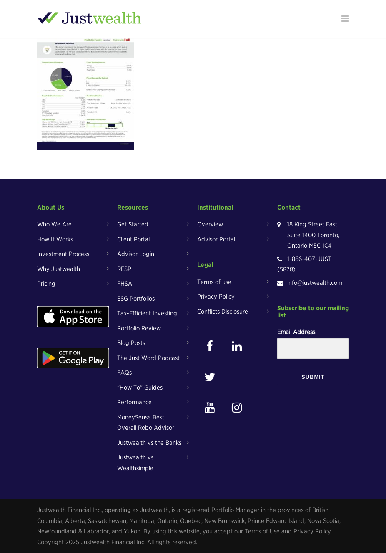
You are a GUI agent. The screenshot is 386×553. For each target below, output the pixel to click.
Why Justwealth (58, 269)
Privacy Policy (216, 296)
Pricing (46, 283)
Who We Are (54, 224)
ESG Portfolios (136, 298)
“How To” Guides (140, 387)
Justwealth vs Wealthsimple (135, 463)
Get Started (132, 224)
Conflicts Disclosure (222, 311)
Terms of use (214, 282)
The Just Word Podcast (148, 358)
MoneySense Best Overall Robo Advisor (145, 422)
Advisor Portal (216, 239)
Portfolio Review (139, 328)
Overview (210, 224)
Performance (134, 402)
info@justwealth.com (314, 283)
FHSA (124, 283)
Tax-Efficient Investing (147, 313)
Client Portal (133, 239)
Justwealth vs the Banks (149, 442)
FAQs (124, 372)
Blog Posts (131, 343)
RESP (124, 269)
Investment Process (63, 254)
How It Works (55, 239)
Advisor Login (135, 254)
